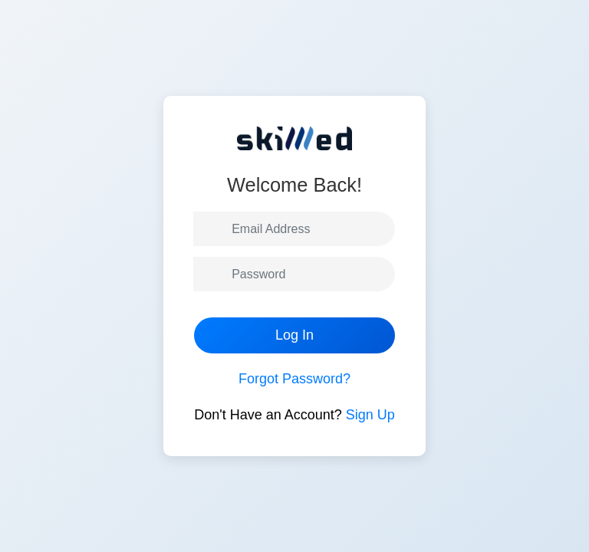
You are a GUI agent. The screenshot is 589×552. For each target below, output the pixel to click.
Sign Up (370, 414)
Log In (294, 335)
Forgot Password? (294, 378)
